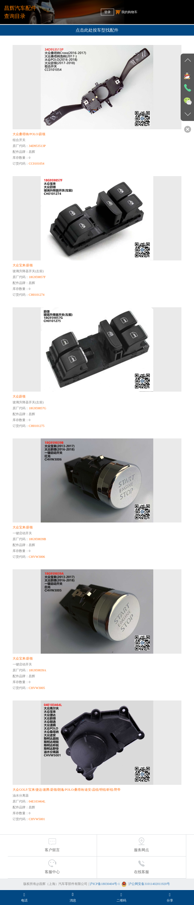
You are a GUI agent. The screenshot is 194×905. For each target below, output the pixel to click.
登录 (107, 12)
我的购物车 (126, 12)
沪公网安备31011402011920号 (149, 884)
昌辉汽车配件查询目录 (20, 12)
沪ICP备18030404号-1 (104, 884)
